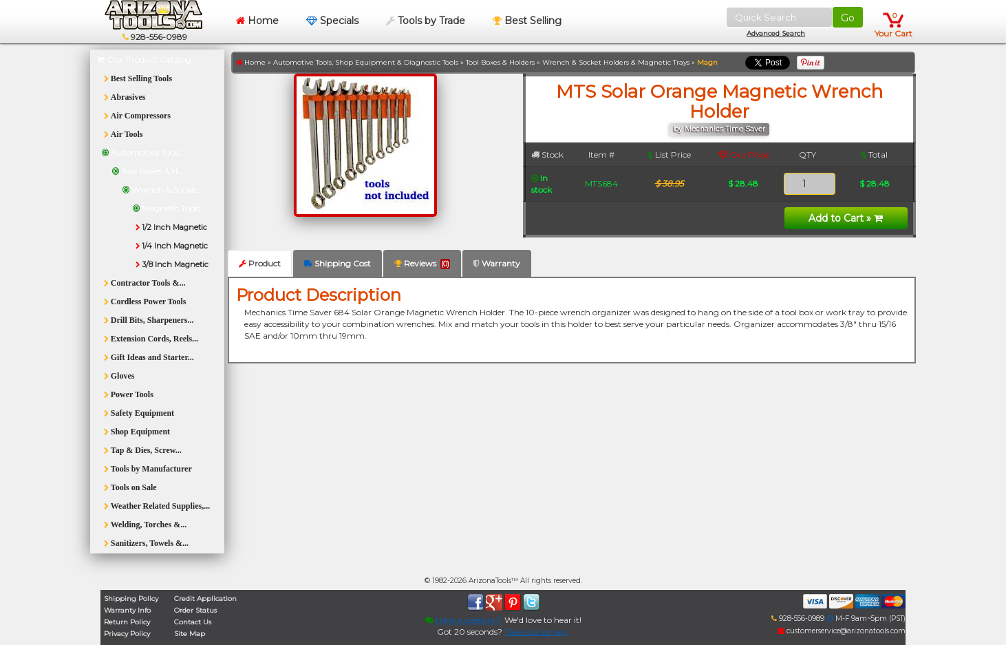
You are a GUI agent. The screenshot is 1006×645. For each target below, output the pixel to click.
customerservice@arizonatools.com (842, 630)
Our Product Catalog (144, 59)
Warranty (496, 263)
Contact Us (192, 621)
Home (257, 20)
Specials (332, 20)
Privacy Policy (127, 633)
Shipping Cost (337, 263)
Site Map (189, 633)
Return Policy (127, 621)
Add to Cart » (846, 218)
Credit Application (205, 598)
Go (848, 18)
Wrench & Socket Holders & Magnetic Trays (615, 62)
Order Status (195, 610)
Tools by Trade (425, 20)
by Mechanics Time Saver (719, 129)
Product (260, 263)
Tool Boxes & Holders (500, 62)
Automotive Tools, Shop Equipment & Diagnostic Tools (365, 62)
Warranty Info (127, 610)
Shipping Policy (131, 598)
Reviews (422, 263)
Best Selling (527, 20)
